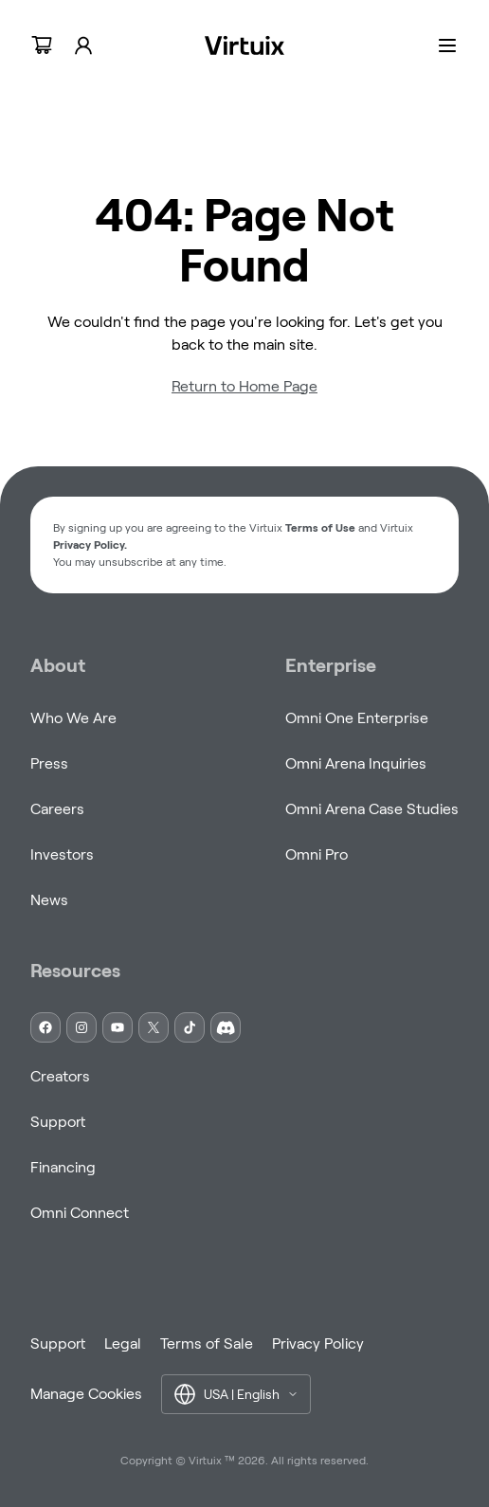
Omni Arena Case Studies (372, 809)
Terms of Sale (206, 1343)
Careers (57, 809)
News (49, 900)
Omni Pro (316, 854)
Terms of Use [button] (320, 527)
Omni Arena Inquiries (355, 763)
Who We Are (73, 718)
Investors (62, 854)
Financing (63, 1167)
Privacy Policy (318, 1343)
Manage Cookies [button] (86, 1394)
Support (57, 1122)
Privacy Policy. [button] (90, 544)
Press (49, 763)
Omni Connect (79, 1213)
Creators (60, 1076)
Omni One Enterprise (356, 718)
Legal (122, 1343)
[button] (236, 1394)
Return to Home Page (244, 386)
